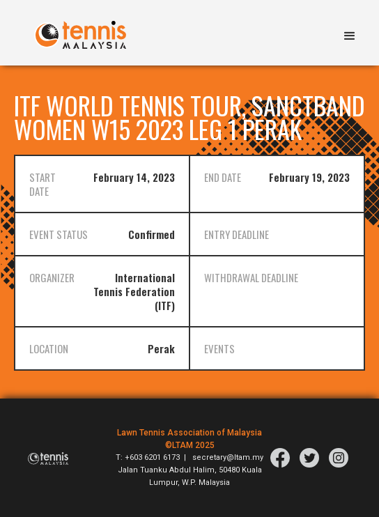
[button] (349, 33)
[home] (76, 28)
